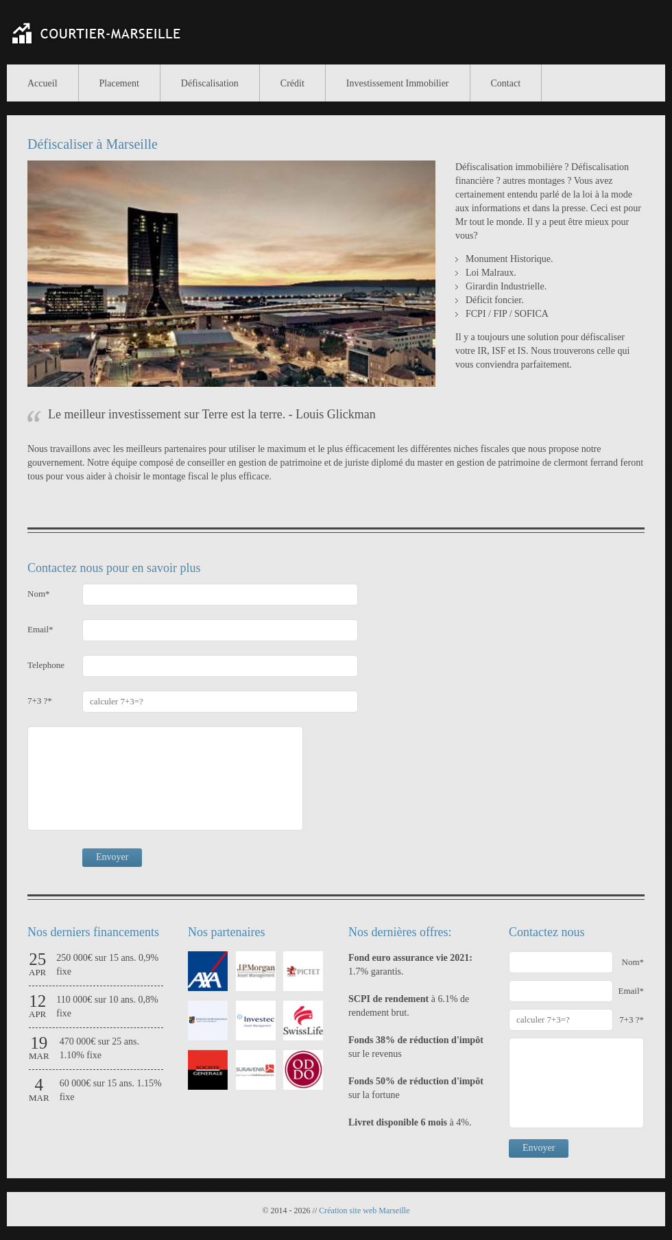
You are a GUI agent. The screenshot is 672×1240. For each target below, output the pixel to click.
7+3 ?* (39, 700)
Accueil (42, 83)
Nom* (38, 593)
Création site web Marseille (364, 1210)
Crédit (292, 83)
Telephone (45, 665)
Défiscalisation (210, 83)
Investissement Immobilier (397, 83)
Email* (40, 629)
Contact (506, 83)
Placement (119, 83)
